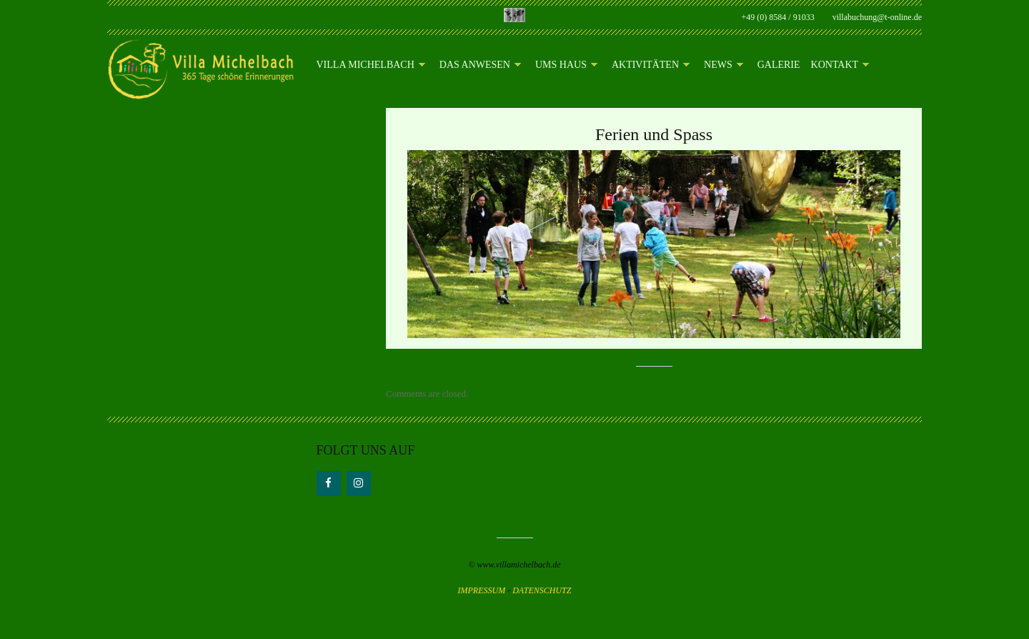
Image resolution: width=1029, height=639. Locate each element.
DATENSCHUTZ (541, 590)
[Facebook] (329, 483)
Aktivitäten (651, 65)
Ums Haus (566, 65)
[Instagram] (359, 483)
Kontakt (840, 65)
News (723, 65)
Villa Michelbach (371, 65)
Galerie (778, 65)
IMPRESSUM (482, 590)
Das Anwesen (480, 65)
